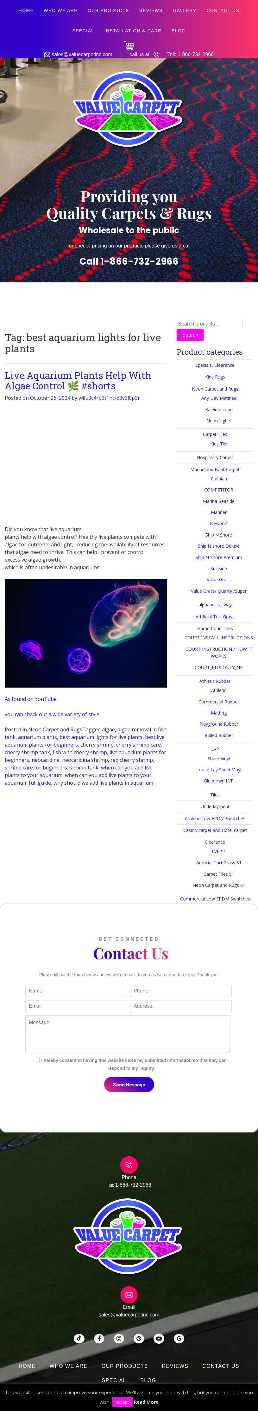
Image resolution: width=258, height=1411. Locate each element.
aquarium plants (37, 737)
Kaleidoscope (219, 409)
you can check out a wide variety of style (52, 714)
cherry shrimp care (138, 744)
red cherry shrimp (131, 759)
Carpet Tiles (215, 434)
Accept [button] (122, 1402)
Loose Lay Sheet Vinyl (218, 770)
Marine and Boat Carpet (215, 469)
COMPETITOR (218, 490)
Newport (219, 523)
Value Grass (219, 580)
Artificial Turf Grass (215, 617)
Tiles (215, 795)
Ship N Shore (218, 535)
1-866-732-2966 (196, 54)
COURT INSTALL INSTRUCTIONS (219, 638)
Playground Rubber (218, 724)
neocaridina (46, 759)
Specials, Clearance (215, 365)
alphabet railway (215, 605)
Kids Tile (218, 444)
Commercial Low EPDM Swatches (215, 899)
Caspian (219, 479)
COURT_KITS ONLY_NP (219, 667)
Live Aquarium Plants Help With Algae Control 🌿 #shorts (78, 380)
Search (190, 335)
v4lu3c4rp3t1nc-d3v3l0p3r (109, 397)
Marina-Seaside (219, 501)
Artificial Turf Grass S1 (219, 863)
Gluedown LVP (219, 781)
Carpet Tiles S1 (219, 874)
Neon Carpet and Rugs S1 (218, 885)
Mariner (219, 512)
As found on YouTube (31, 699)
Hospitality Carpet (215, 457)
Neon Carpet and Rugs (55, 729)
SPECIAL (83, 30)
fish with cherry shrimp (80, 752)
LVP (215, 749)
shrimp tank (84, 767)
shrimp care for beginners (36, 767)
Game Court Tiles (215, 628)
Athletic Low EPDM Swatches (215, 818)
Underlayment (215, 806)
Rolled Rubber (219, 735)
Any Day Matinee (218, 398)
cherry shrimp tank (27, 752)
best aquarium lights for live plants (101, 737)
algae (108, 729)
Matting (219, 713)
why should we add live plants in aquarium (103, 782)
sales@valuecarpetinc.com (82, 54)
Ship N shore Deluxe (219, 546)
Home (26, 10)
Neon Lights (218, 421)
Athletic (218, 690)
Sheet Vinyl (219, 758)
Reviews (151, 10)
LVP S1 (219, 851)
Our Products (108, 10)
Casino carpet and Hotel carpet (215, 830)
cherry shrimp (97, 744)
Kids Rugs (215, 377)
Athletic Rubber (214, 681)
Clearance (215, 842)
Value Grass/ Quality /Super (219, 591)
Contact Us (222, 10)
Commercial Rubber (218, 702)
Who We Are (61, 10)
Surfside (219, 568)
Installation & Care (132, 30)
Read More (146, 1402)
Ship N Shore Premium (219, 557)
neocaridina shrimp (85, 759)
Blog (179, 30)
